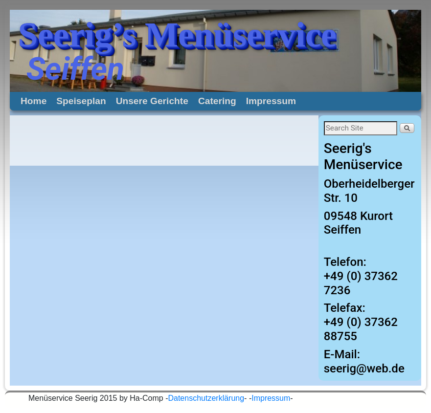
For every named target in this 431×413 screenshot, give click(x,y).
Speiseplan (81, 101)
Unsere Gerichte (152, 101)
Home (33, 101)
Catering (217, 101)
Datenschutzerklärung (206, 398)
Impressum (271, 101)
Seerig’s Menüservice (177, 34)
